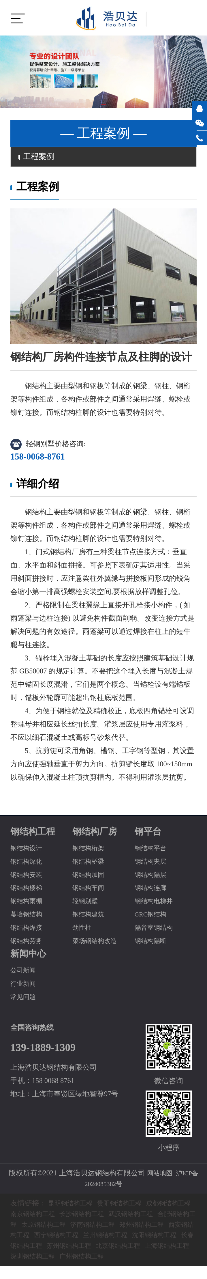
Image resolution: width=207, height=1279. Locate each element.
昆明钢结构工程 (73, 1205)
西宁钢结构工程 (131, 1237)
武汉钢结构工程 (165, 1216)
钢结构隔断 (153, 943)
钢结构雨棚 (28, 903)
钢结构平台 (153, 850)
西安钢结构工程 (76, 1237)
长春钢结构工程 (117, 1248)
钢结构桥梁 (90, 863)
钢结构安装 (28, 877)
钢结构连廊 (153, 890)
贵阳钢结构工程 (128, 1205)
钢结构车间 (90, 890)
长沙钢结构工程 (109, 1216)
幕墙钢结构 (28, 916)
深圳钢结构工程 (157, 1258)
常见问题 (24, 999)
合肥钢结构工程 (35, 1227)
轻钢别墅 (86, 903)
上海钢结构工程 (102, 1258)
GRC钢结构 (153, 916)
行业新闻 (24, 986)
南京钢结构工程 (54, 1216)
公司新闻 (24, 972)
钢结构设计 (28, 850)
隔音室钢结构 (156, 930)
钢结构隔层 (153, 877)
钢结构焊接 (28, 930)
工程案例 (40, 158)
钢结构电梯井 (156, 903)
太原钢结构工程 (90, 1227)
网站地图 (158, 1175)
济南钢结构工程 (146, 1227)
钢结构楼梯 (28, 890)
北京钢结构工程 (47, 1258)
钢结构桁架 (90, 850)
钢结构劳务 (28, 943)
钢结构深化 (28, 863)
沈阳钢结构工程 (62, 1248)
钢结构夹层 (153, 863)
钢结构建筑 (90, 916)
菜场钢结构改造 (97, 943)
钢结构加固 (90, 877)
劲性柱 (83, 930)
